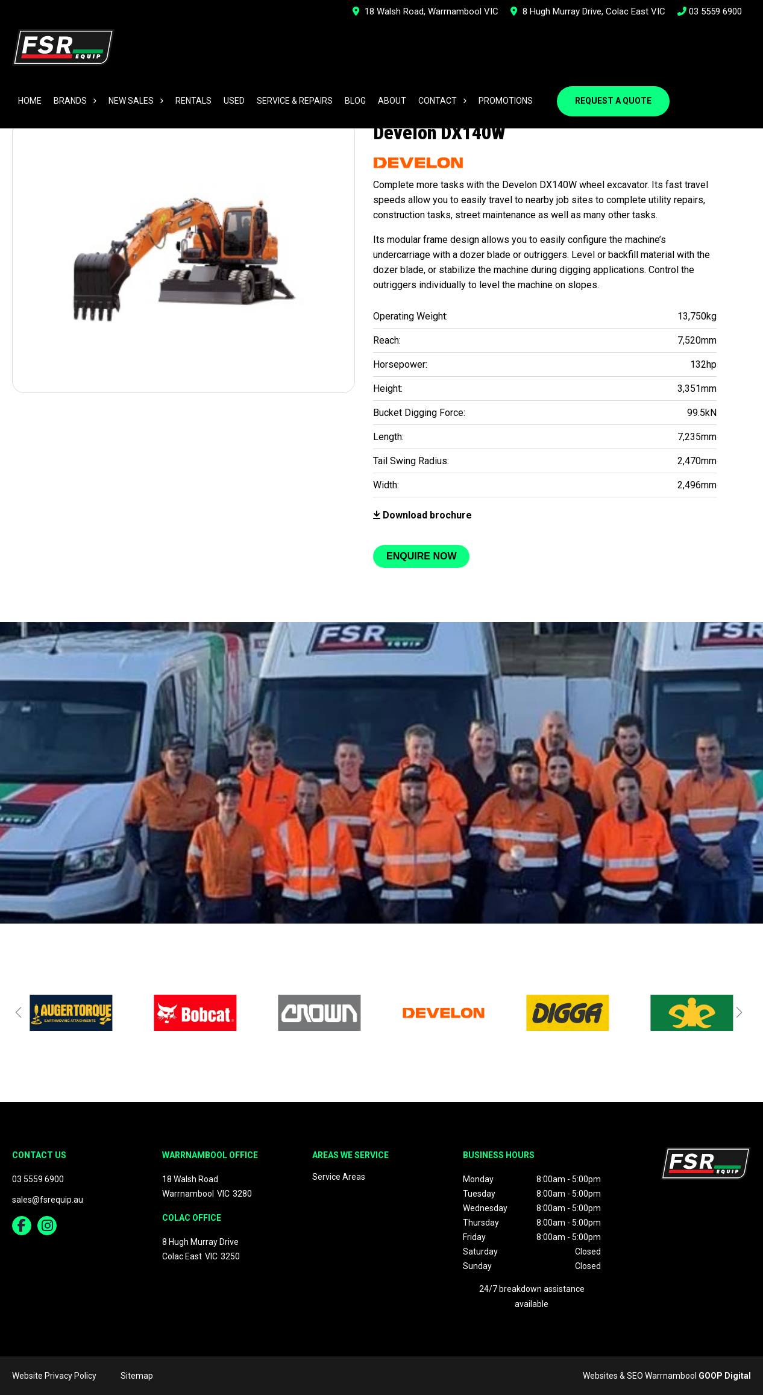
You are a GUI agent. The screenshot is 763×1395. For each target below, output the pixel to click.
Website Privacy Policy (54, 1376)
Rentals (193, 100)
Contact (437, 100)
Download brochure (422, 515)
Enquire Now (421, 556)
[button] (18, 1012)
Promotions (506, 100)
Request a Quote (613, 100)
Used (234, 100)
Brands (70, 100)
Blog (355, 100)
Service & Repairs (295, 100)
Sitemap (137, 1376)
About (392, 100)
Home (30, 100)
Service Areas (338, 1177)
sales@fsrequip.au (47, 1199)
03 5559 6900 (709, 11)
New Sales (131, 100)
